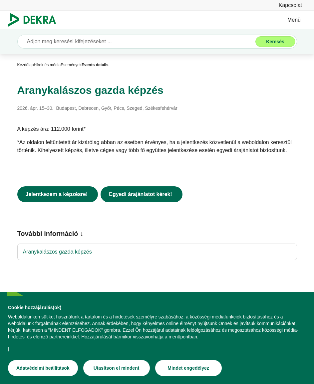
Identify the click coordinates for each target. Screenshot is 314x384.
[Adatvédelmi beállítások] (43, 369)
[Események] (71, 65)
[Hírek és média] (47, 65)
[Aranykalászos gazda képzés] (157, 252)
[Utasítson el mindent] (116, 369)
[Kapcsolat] (290, 5)
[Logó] (35, 20)
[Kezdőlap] (25, 65)
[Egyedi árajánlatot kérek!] (141, 194)
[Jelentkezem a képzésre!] (57, 194)
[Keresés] (275, 41)
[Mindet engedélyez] (188, 369)
